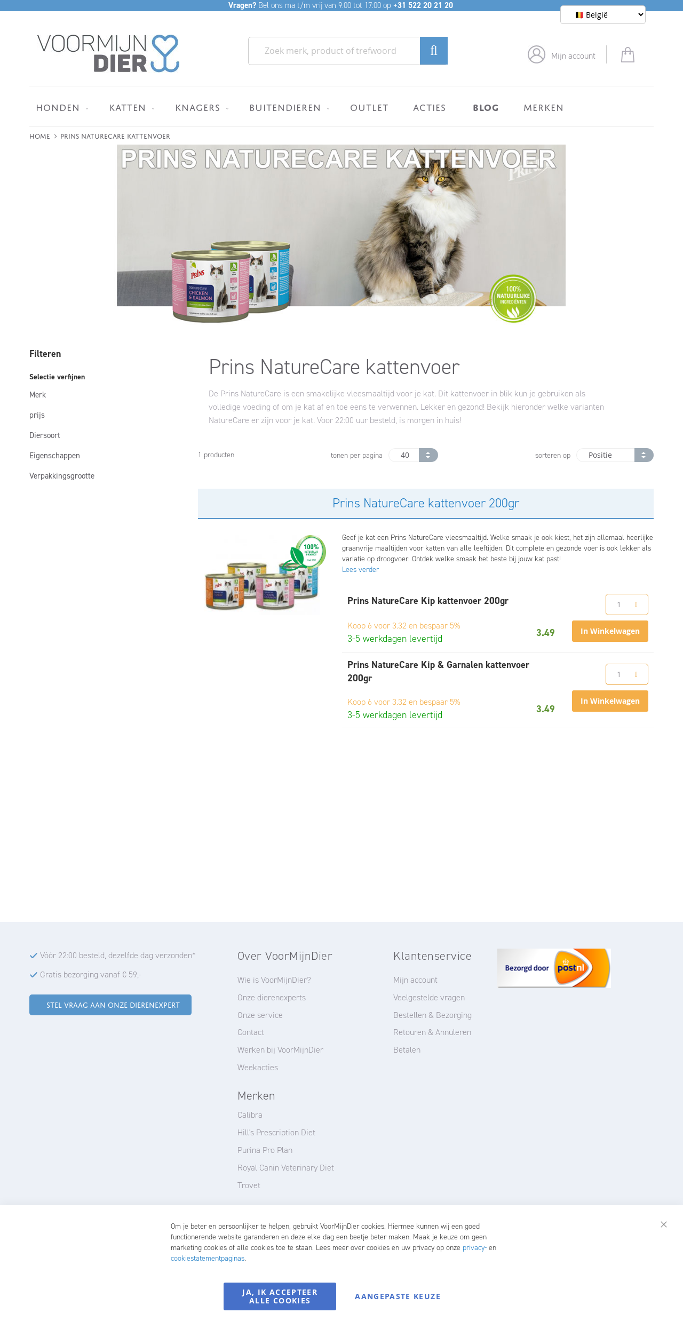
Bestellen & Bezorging (432, 1015)
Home (39, 135)
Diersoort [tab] (44, 435)
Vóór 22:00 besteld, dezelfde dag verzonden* (118, 955)
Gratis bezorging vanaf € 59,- (90, 974)
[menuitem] (60, 107)
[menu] (341, 106)
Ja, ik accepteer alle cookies (279, 1296)
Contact (250, 1032)
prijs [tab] (37, 415)
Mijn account (573, 55)
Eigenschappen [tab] (54, 455)
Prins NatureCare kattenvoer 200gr (425, 503)
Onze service (260, 1015)
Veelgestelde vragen (429, 997)
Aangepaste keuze (398, 1296)
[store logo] (108, 54)
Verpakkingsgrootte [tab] (61, 476)
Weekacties (257, 1067)
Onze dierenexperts (271, 997)
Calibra (250, 1114)
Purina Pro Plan (264, 1150)
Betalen (406, 1049)
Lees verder (360, 569)
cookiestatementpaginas (207, 1258)
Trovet (248, 1185)
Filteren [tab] (45, 353)
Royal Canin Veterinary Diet (285, 1167)
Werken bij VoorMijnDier (280, 1049)
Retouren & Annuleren (432, 1032)
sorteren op (552, 455)
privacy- (475, 1248)
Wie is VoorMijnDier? (274, 979)
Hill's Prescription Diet (276, 1132)
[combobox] (348, 51)
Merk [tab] (37, 394)
